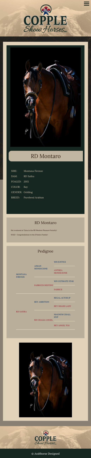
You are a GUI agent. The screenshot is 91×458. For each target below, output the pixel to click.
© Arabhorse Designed (45, 454)
